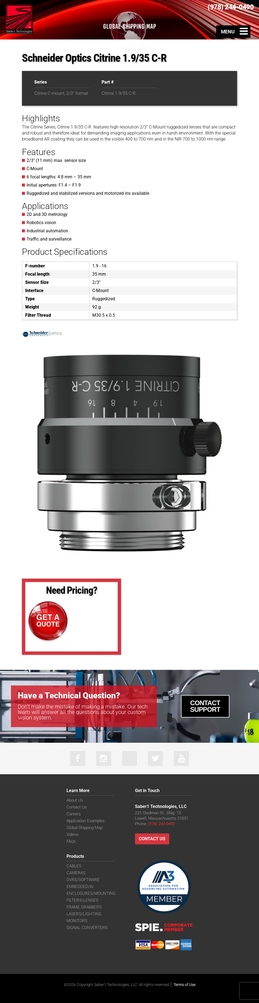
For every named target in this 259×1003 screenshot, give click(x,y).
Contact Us (77, 807)
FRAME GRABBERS (84, 907)
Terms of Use (184, 984)
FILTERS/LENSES (82, 900)
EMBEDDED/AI (80, 886)
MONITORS (77, 920)
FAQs (71, 841)
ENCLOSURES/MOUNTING (91, 893)
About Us (75, 800)
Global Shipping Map (85, 827)
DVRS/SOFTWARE (83, 879)
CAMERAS (76, 872)
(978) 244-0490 (161, 823)
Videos (73, 834)
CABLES (74, 866)
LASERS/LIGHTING (84, 913)
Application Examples (86, 820)
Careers (74, 813)
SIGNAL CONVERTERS (87, 927)
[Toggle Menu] (233, 31)
